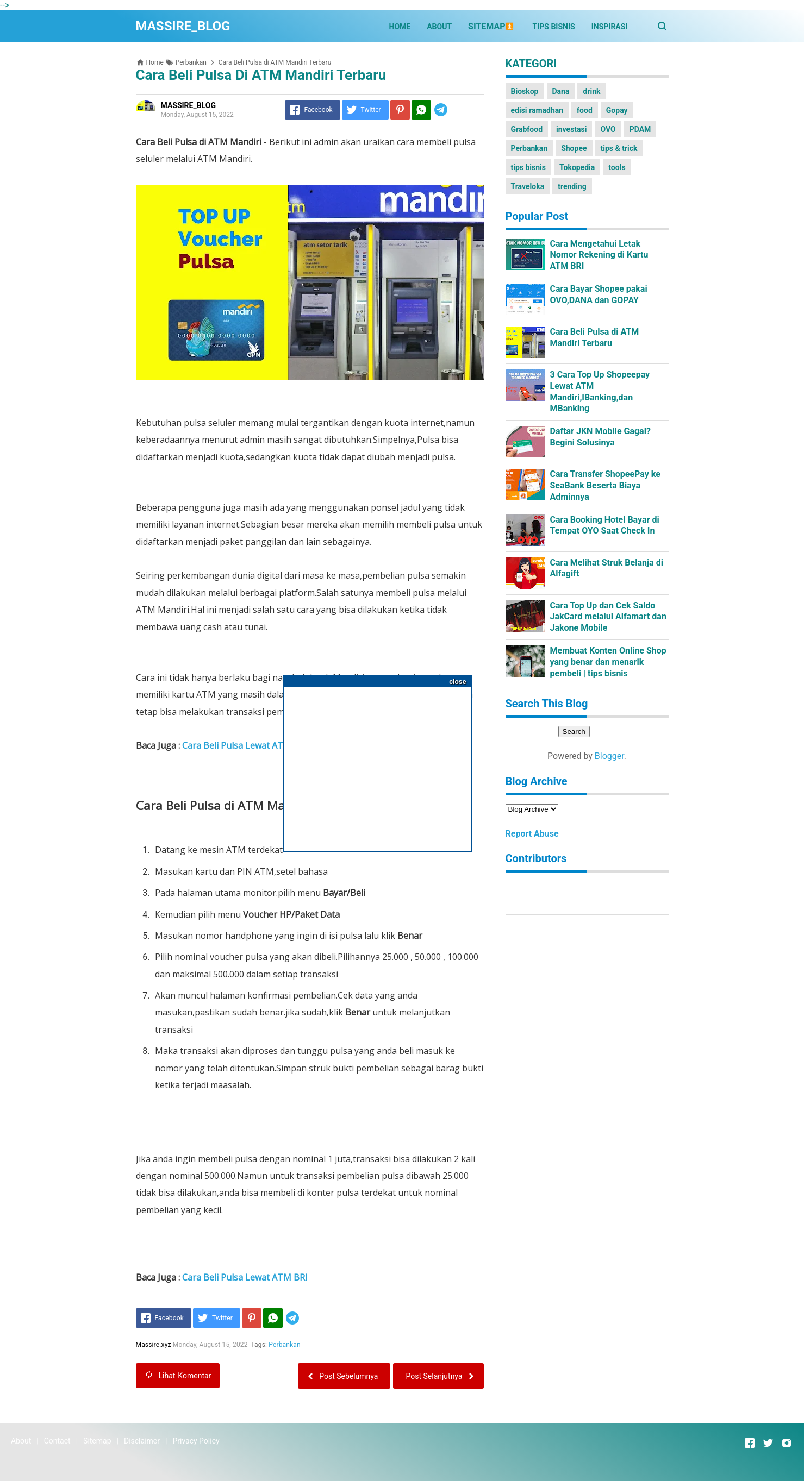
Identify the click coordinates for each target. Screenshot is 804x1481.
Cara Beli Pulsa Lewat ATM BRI (245, 1277)
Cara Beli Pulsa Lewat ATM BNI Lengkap (266, 745)
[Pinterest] (400, 110)
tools (616, 167)
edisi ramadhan (537, 110)
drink (591, 91)
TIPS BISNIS (554, 26)
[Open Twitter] (768, 1442)
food (585, 110)
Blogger (609, 756)
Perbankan (285, 1344)
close (457, 681)
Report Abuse (532, 834)
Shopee (574, 148)
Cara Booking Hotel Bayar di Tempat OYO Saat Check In (604, 525)
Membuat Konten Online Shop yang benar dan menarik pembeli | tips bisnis (608, 662)
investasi (571, 129)
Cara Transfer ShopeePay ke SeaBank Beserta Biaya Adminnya (605, 485)
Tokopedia (577, 167)
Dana (561, 91)
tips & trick (619, 148)
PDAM (640, 129)
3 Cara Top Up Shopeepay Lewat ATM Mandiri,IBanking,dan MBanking (600, 391)
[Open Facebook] (749, 1442)
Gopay (617, 110)
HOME (400, 26)
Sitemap (97, 1440)
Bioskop (525, 91)
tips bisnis (528, 167)
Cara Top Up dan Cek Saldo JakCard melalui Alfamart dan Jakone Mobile (608, 616)
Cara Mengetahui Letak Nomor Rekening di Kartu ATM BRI (599, 255)
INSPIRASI (609, 26)
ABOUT (439, 26)
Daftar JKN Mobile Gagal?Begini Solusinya (600, 437)
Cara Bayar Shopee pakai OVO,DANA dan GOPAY (598, 294)
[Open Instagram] (786, 1442)
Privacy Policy (195, 1440)
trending (572, 186)
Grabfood (527, 129)
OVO (607, 129)
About (21, 1440)
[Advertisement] (377, 765)
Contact (57, 1440)
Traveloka (528, 186)
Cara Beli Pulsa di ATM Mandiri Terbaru (594, 337)
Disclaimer (142, 1440)
